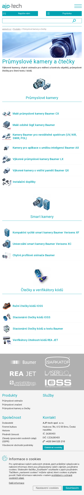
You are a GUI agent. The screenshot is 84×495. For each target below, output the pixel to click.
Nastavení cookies (47, 488)
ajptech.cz (6, 29)
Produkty (9, 395)
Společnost (11, 417)
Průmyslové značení (12, 404)
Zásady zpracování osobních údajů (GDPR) (19, 440)
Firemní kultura (9, 426)
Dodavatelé (7, 423)
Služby (48, 395)
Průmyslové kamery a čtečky (16, 408)
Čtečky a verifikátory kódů (42, 290)
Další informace (16, 483)
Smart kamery (42, 216)
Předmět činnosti (10, 434)
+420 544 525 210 (55, 441)
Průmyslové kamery (42, 98)
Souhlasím (72, 488)
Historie (6, 430)
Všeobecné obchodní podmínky (17, 445)
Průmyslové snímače (12, 400)
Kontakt (49, 417)
